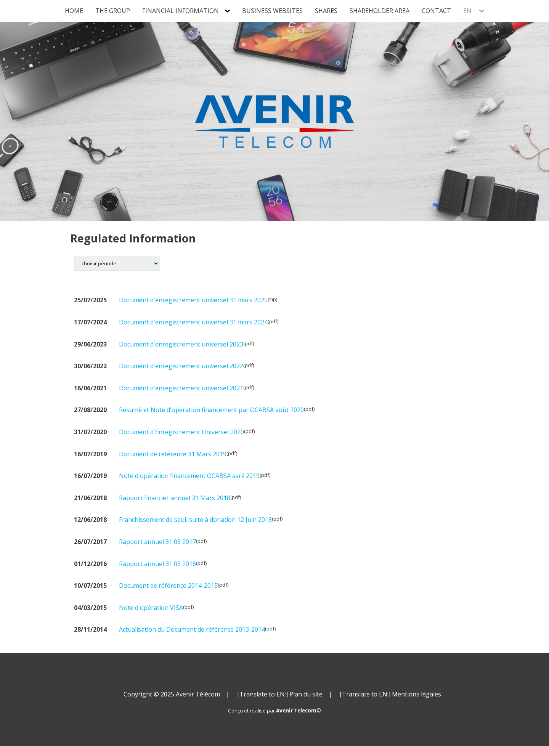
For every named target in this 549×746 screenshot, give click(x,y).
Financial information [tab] (180, 10)
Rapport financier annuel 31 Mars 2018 (174, 498)
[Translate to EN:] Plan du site (280, 694)
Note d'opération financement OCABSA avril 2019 (189, 476)
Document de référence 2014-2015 (168, 585)
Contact (436, 10)
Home (74, 10)
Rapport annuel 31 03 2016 (157, 564)
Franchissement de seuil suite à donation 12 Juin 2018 (195, 519)
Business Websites (272, 10)
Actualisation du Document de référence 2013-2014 (192, 629)
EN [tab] (468, 10)
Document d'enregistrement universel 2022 (181, 366)
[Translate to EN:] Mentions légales (390, 694)
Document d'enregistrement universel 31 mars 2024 (193, 322)
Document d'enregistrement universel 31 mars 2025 (193, 300)
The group (112, 10)
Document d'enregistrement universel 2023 (181, 344)
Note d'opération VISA (151, 607)
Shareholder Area (379, 10)
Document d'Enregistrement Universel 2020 (181, 432)
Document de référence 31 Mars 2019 (172, 454)
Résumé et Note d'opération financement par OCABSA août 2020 (211, 410)
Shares (326, 10)
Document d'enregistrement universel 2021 (181, 388)
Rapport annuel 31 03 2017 (157, 541)
